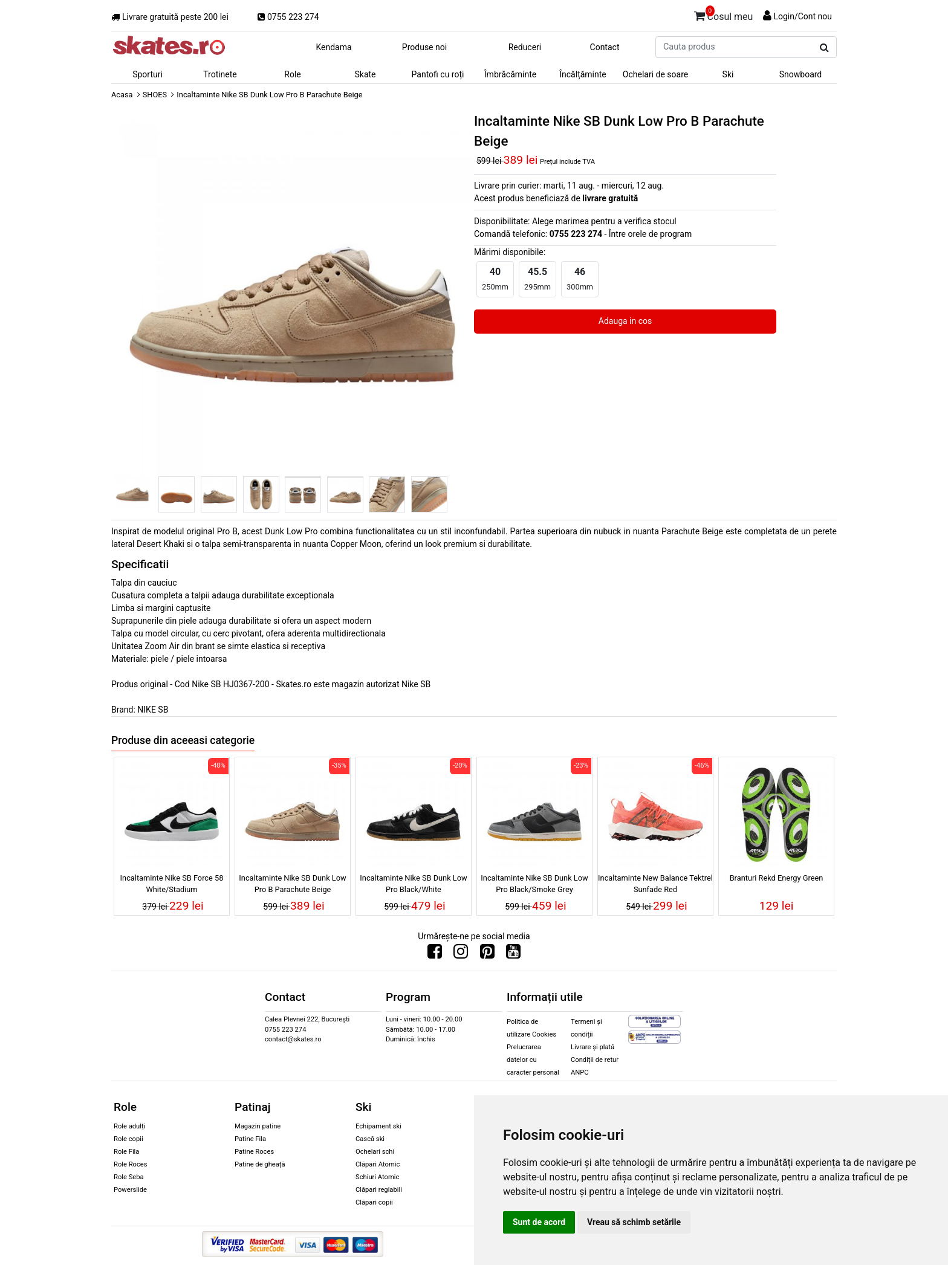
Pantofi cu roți (438, 74)
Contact (605, 47)
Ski (728, 74)
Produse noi (424, 47)
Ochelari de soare (655, 74)
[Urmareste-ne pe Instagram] (461, 954)
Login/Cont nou (802, 16)
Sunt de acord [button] (539, 1222)
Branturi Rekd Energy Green (776, 877)
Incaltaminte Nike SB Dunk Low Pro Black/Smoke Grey (534, 883)
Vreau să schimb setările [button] (634, 1222)
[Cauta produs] (824, 47)
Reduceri (525, 47)
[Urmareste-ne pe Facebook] (435, 954)
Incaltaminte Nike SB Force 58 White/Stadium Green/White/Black (172, 885)
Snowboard (800, 74)
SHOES (155, 94)
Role (292, 74)
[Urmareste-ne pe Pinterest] (487, 954)
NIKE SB (152, 709)
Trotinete (220, 74)
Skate (364, 74)
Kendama (333, 47)
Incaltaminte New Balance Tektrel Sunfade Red (655, 883)
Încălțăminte (582, 74)
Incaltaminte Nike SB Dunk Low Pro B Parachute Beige (292, 883)
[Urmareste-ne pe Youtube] (513, 954)
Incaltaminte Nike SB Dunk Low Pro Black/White (413, 883)
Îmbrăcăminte (510, 74)
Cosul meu (723, 14)
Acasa (122, 94)
